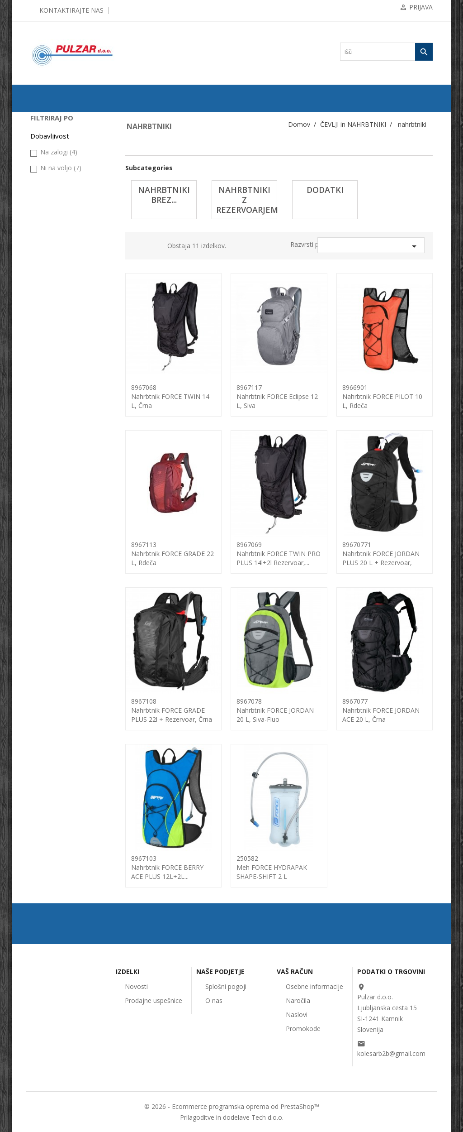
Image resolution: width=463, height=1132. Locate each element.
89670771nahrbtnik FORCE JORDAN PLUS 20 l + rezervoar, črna (381, 558)
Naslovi (296, 1014)
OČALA (44, 248)
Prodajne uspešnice (153, 1000)
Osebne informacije (314, 986)
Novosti (136, 986)
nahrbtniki (50, 277)
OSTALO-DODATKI (58, 371)
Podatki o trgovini (391, 971)
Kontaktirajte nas (71, 10)
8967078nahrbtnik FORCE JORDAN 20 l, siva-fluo (275, 710)
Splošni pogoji (225, 986)
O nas (213, 1000)
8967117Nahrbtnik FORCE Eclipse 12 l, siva (277, 396)
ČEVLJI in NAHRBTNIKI (64, 263)
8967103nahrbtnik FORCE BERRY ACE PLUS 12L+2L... (167, 867)
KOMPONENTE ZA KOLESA (57, 180)
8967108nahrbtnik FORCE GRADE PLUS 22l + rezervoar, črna (171, 710)
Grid (140, 247)
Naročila (298, 1000)
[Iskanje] (386, 52)
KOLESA (45, 133)
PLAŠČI (44, 148)
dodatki (50, 321)
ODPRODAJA (51, 119)
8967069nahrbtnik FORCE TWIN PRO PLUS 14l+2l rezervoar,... (278, 553)
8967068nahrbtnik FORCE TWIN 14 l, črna (170, 396)
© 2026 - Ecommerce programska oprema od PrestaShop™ (231, 1106)
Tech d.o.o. (267, 1117)
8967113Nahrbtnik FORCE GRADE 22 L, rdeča (172, 553)
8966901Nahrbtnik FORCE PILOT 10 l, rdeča (382, 396)
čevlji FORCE (55, 335)
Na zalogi (58, 440)
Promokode (303, 1028)
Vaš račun (295, 971)
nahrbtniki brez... (164, 194)
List (154, 247)
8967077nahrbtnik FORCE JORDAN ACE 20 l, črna (381, 710)
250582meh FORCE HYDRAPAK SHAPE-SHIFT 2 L (271, 867)
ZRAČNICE (48, 162)
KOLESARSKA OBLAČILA (53, 216)
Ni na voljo (60, 455)
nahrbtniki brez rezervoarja (71, 292)
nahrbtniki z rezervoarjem (70, 306)
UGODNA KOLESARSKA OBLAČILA (65, 389)
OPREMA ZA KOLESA (61, 198)
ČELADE (45, 234)
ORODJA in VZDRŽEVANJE (54, 353)
